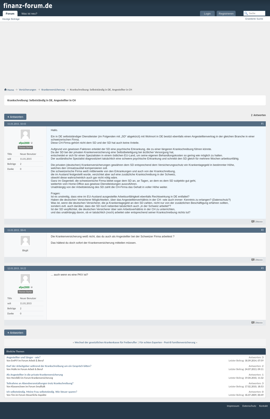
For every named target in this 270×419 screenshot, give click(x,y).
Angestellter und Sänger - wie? (23, 357)
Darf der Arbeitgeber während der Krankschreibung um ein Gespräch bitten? (49, 366)
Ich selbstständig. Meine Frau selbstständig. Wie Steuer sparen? (42, 391)
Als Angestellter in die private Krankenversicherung (35, 374)
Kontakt (263, 405)
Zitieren (257, 221)
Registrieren (226, 13)
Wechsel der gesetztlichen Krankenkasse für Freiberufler (106, 342)
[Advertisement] (135, 53)
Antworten (15, 117)
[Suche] (254, 13)
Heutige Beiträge (11, 19)
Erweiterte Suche (254, 19)
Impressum (233, 405)
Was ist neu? (29, 13)
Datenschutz (249, 405)
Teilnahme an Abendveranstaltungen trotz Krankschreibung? (40, 383)
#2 (262, 229)
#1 (262, 123)
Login (207, 13)
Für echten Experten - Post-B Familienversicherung (167, 342)
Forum (10, 13)
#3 (262, 268)
